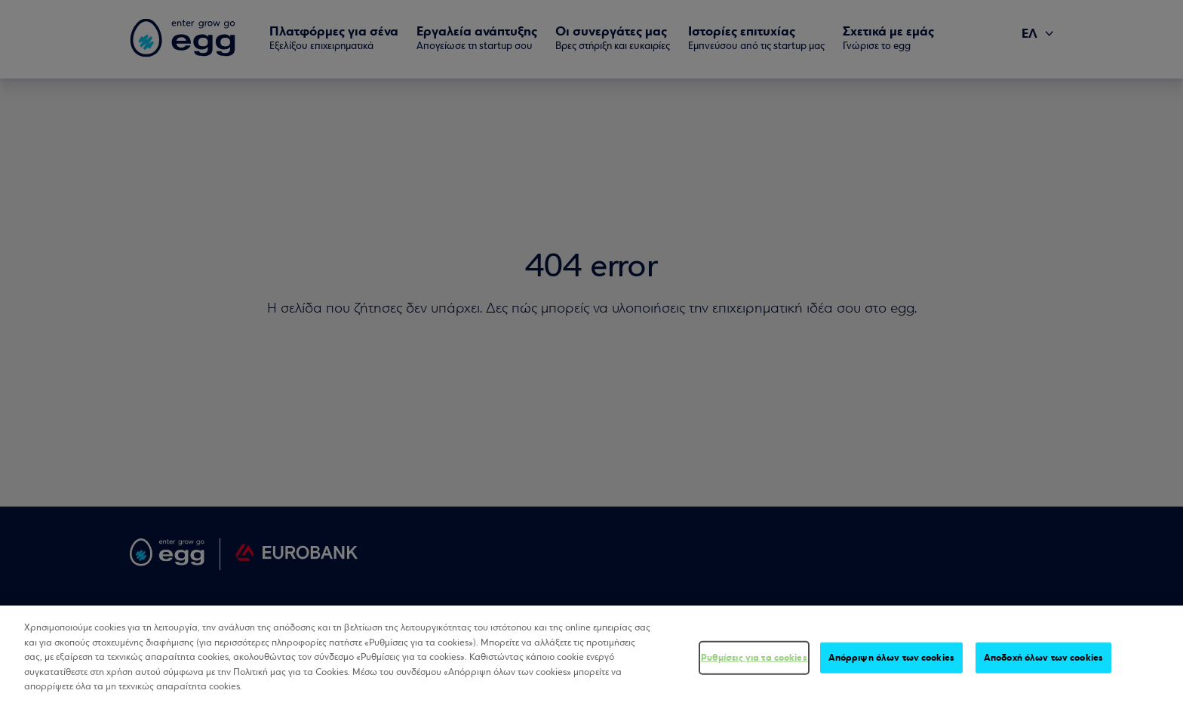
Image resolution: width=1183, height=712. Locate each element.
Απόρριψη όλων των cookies (891, 660)
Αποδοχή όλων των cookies (1043, 660)
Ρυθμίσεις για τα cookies (754, 660)
